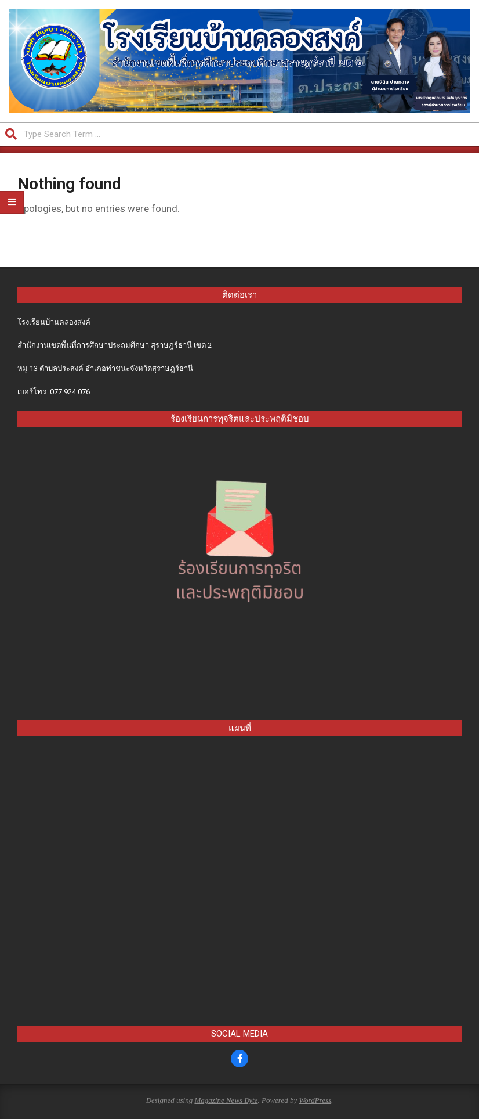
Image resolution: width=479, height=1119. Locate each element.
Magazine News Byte (225, 1100)
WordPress (315, 1100)
